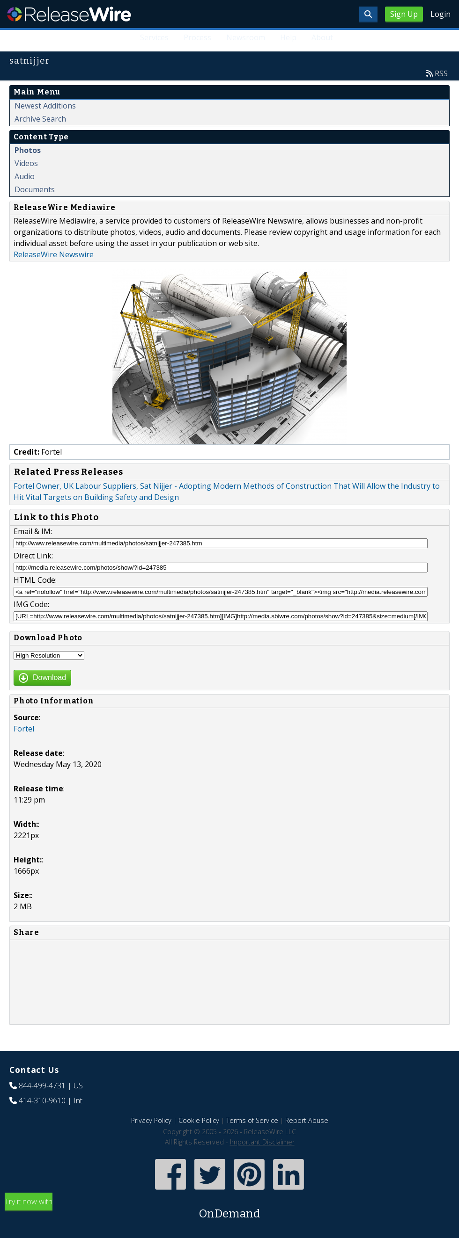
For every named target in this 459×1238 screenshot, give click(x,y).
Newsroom (245, 37)
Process (197, 37)
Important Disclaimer (262, 1141)
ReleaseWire (69, 14)
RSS (441, 73)
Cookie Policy (198, 1120)
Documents (35, 189)
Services (154, 37)
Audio (25, 176)
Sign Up (404, 14)
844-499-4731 (42, 1085)
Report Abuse (306, 1120)
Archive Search (40, 119)
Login (440, 14)
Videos (26, 163)
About (322, 37)
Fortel (24, 729)
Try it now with (229, 1209)
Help (288, 37)
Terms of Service (252, 1120)
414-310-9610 (42, 1100)
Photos (28, 150)
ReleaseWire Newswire (54, 254)
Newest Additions (45, 106)
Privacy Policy (151, 1120)
